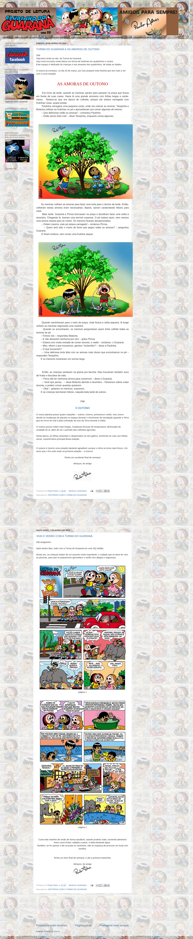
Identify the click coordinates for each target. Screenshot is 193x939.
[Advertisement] (82, 514)
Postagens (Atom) (52, 931)
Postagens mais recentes (51, 925)
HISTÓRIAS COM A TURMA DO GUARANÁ (67, 495)
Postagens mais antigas (114, 925)
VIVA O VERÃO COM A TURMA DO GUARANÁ (64, 536)
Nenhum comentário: (78, 491)
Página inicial (83, 925)
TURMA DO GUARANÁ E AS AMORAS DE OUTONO (68, 49)
